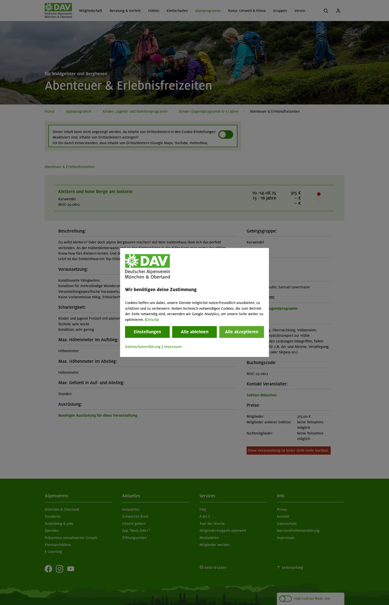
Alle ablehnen (194, 332)
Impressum (173, 346)
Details (151, 319)
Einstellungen (147, 332)
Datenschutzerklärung (143, 346)
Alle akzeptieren (241, 332)
